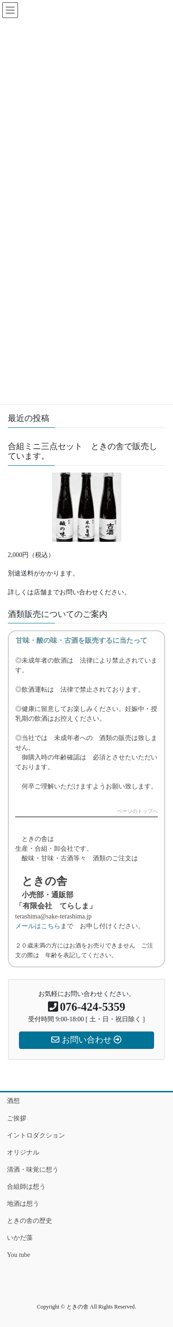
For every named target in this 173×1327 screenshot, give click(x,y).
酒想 (13, 1100)
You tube (18, 1254)
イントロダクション (36, 1135)
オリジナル (23, 1152)
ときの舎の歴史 (29, 1220)
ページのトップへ (137, 811)
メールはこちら (37, 926)
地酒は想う (23, 1203)
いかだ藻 (20, 1237)
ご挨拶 (16, 1118)
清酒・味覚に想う (33, 1169)
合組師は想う (26, 1186)
